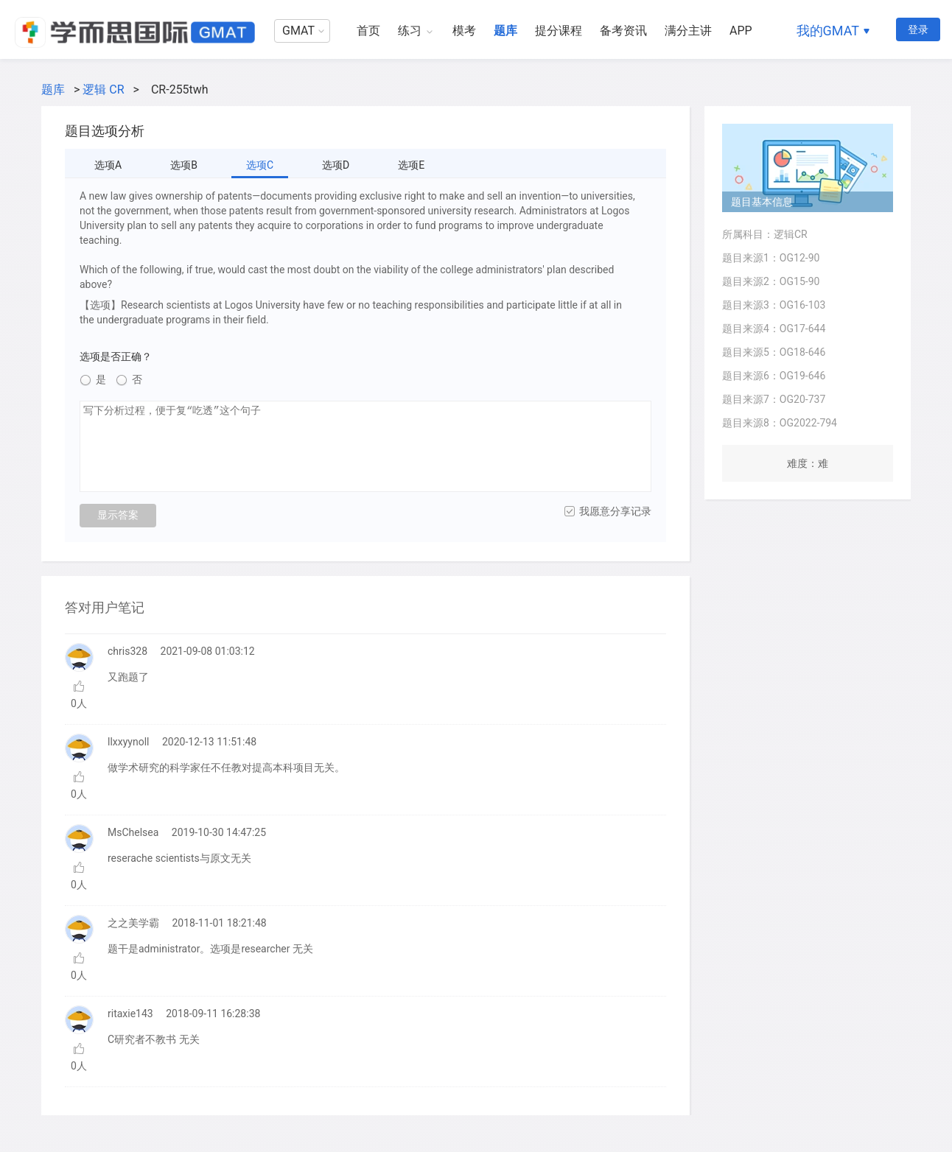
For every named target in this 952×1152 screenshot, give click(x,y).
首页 (368, 31)
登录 (918, 29)
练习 (409, 31)
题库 (505, 31)
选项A (108, 165)
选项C (259, 165)
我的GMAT (828, 30)
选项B (183, 165)
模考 (464, 31)
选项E (411, 165)
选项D (335, 165)
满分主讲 (688, 31)
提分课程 (558, 31)
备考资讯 (623, 31)
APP (740, 31)
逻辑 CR (103, 89)
